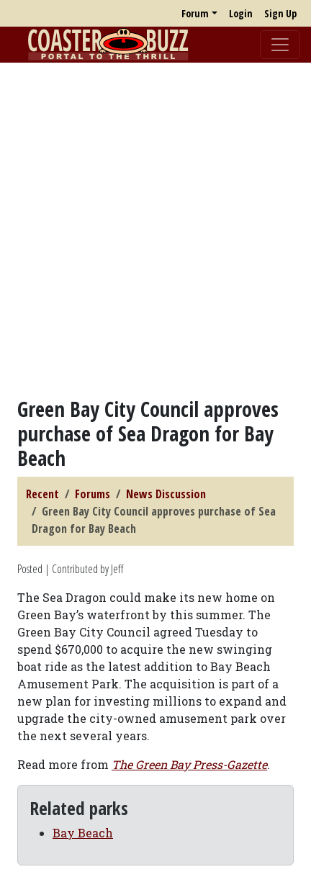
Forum (195, 13)
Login (241, 13)
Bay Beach (83, 832)
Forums (92, 494)
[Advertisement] (155, 229)
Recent (42, 494)
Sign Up (280, 13)
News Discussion (166, 494)
